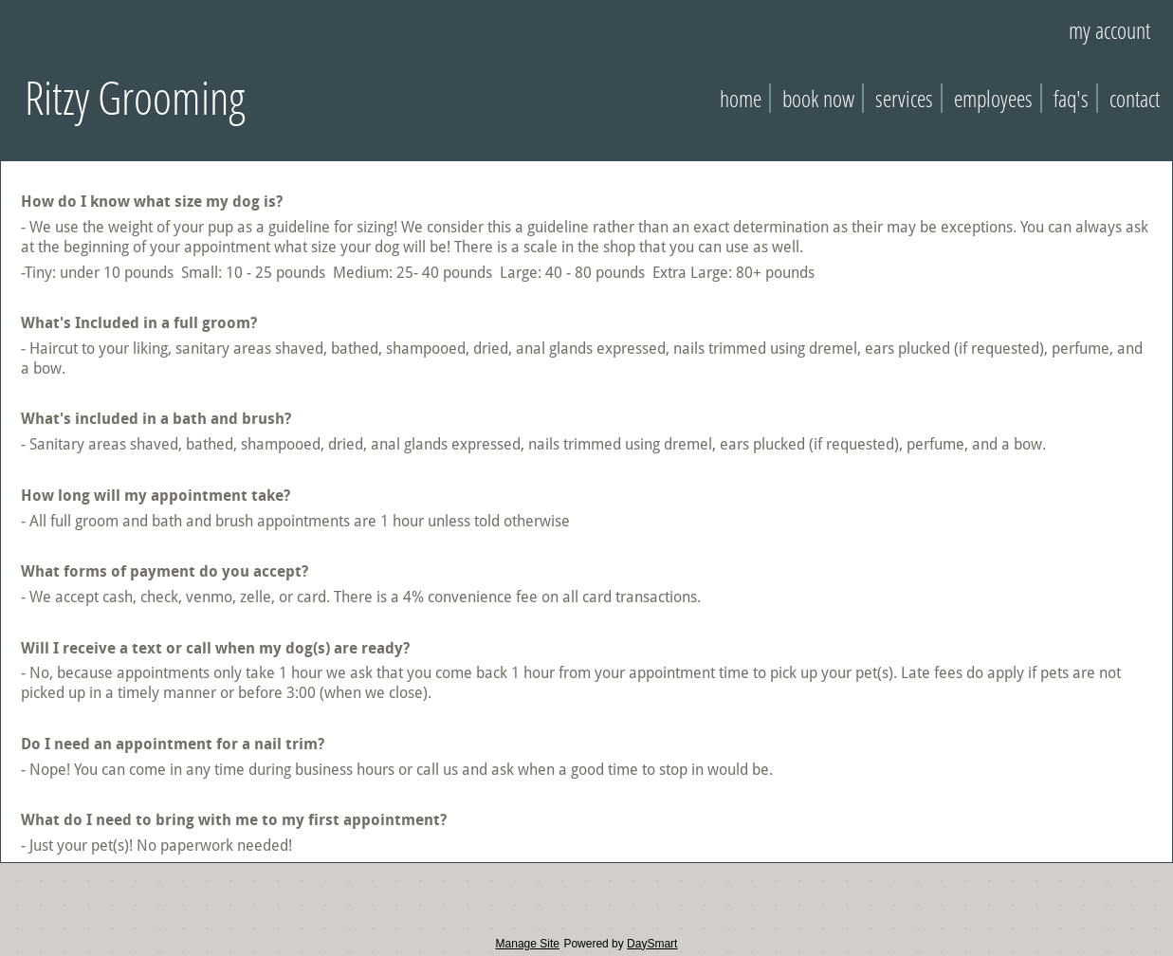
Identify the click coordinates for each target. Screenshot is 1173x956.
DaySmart (652, 943)
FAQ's (1071, 98)
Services (904, 98)
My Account (1109, 30)
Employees (993, 98)
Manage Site (527, 943)
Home (740, 98)
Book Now (818, 98)
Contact (1134, 98)
